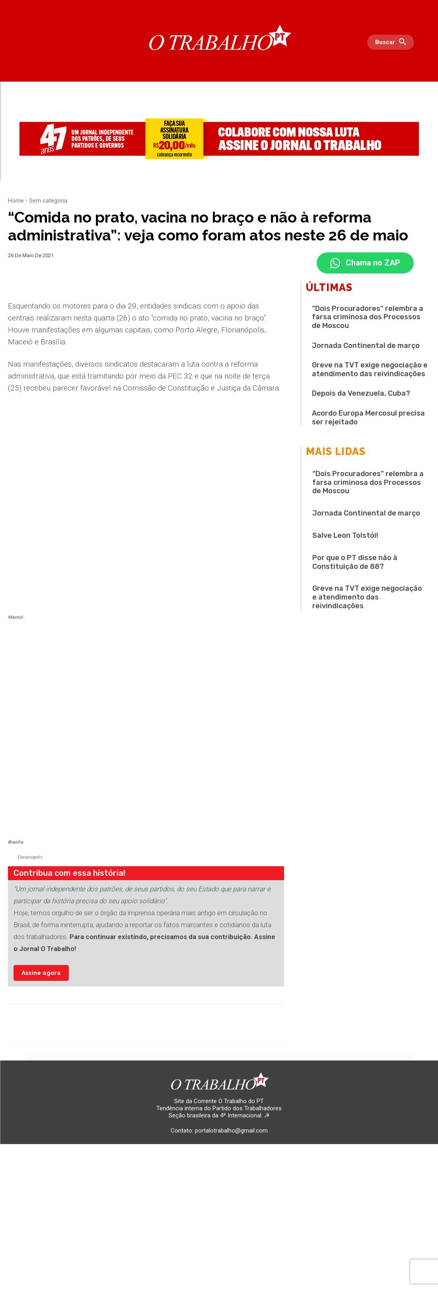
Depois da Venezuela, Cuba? (361, 394)
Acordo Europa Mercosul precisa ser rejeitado (368, 418)
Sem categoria (48, 200)
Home (16, 200)
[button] (392, 42)
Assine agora (41, 980)
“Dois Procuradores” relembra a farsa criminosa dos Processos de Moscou (367, 318)
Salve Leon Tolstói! (345, 536)
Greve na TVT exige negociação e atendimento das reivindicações (370, 370)
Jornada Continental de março (366, 346)
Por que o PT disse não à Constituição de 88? (354, 563)
